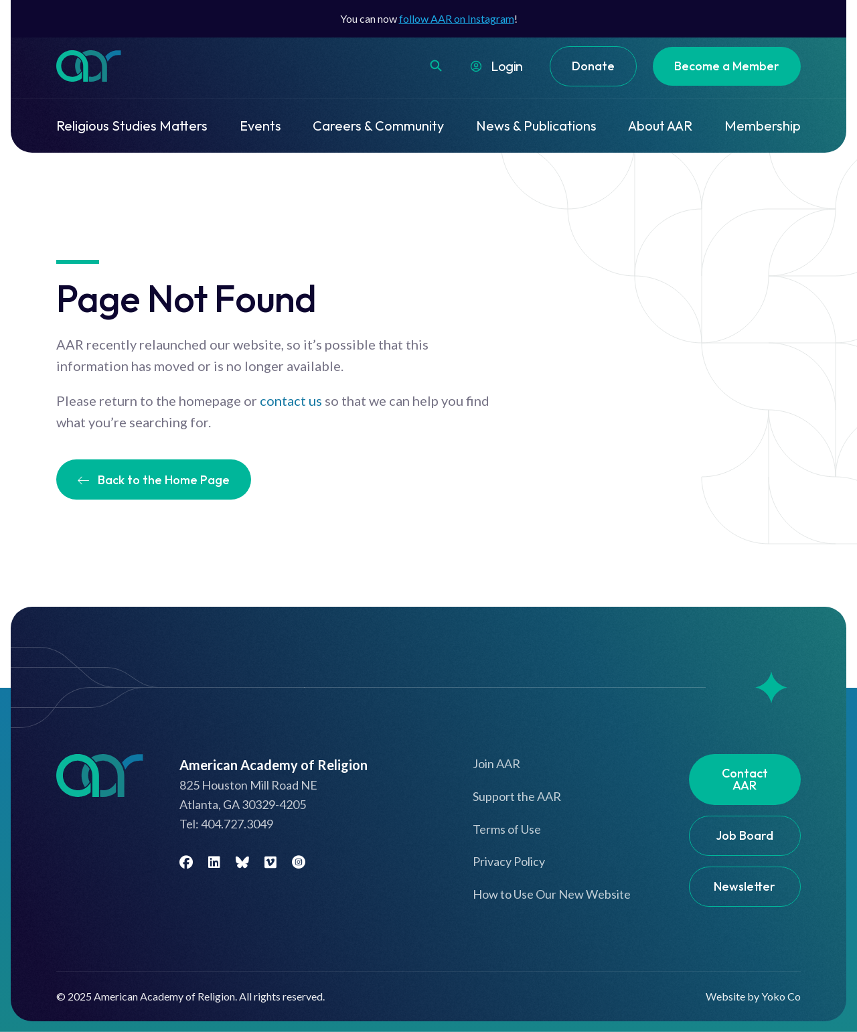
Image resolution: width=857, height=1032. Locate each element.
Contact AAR (745, 779)
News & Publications (536, 125)
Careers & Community (378, 125)
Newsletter (744, 886)
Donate (593, 66)
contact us (291, 400)
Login (507, 66)
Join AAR (496, 763)
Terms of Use (507, 829)
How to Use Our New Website (552, 894)
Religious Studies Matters (132, 125)
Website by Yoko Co (753, 996)
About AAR (660, 125)
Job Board (744, 835)
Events (260, 125)
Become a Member (726, 66)
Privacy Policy (509, 861)
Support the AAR (517, 796)
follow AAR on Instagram (456, 18)
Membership (762, 125)
